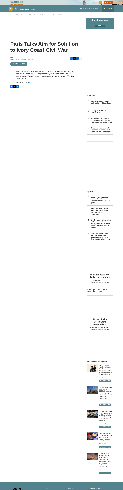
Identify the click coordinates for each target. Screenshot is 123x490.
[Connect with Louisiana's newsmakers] (100, 309)
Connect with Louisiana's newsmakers (100, 325)
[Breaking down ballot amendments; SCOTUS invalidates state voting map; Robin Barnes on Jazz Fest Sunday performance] (92, 393)
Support (42, 18)
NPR (28, 86)
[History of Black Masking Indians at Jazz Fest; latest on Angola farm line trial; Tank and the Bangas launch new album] (92, 371)
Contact (52, 18)
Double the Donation (94, 295)
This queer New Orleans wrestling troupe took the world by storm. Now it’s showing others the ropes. (100, 240)
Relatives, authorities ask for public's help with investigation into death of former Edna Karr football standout (101, 227)
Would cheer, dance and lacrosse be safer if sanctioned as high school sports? (100, 203)
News (10, 18)
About (61, 18)
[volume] (15, 12)
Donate (110, 4)
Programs (31, 18)
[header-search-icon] (101, 4)
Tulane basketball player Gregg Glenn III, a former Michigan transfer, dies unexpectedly (100, 215)
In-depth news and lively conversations (100, 279)
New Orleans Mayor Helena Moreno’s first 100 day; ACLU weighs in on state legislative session (105, 440)
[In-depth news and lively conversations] (100, 262)
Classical (19, 18)
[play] (10, 12)
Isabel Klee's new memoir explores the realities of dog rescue (101, 106)
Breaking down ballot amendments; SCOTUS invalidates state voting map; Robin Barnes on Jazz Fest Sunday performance (105, 396)
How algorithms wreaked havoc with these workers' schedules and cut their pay (101, 133)
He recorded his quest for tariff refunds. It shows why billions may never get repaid (101, 124)
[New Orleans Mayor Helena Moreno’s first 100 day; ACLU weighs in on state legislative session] (92, 440)
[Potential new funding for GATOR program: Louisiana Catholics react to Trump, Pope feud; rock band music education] (92, 417)
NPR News (92, 99)
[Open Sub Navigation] (13, 18)
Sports (90, 195)
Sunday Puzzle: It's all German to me (99, 115)
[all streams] (108, 12)
